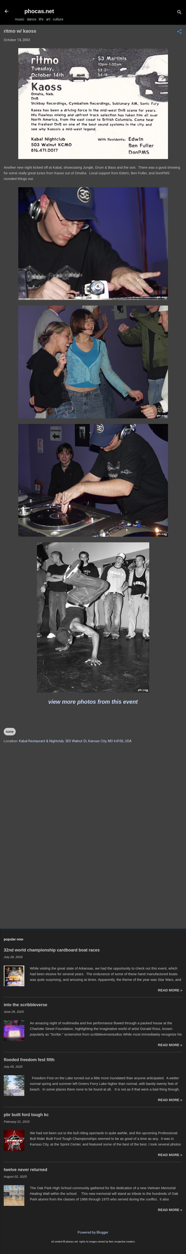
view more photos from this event (93, 702)
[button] (179, 32)
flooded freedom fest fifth (29, 1059)
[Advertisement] (93, 888)
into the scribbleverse (25, 1004)
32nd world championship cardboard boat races (52, 950)
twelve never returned (25, 1169)
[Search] (179, 13)
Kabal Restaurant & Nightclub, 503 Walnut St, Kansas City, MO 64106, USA (75, 741)
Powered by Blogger (93, 1232)
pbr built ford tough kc (26, 1114)
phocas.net (39, 11)
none (10, 732)
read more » (170, 990)
